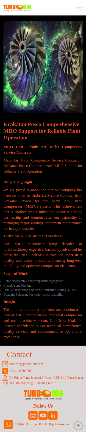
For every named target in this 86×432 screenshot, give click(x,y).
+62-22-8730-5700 (17, 371)
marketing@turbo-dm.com (22, 364)
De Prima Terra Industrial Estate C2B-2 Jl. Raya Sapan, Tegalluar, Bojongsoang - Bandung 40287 (43, 380)
